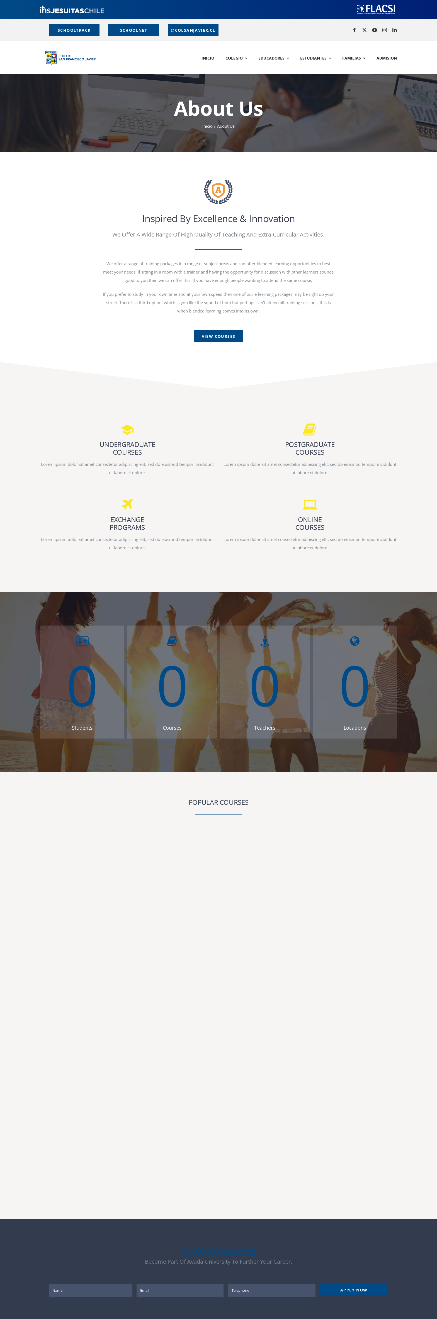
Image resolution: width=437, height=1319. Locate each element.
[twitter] (364, 30)
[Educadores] (74, 30)
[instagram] (384, 30)
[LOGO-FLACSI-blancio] (376, 5)
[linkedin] (394, 30)
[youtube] (374, 30)
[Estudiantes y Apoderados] (133, 30)
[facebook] (354, 30)
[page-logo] (218, 181)
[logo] (72, 7)
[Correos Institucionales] (193, 30)
